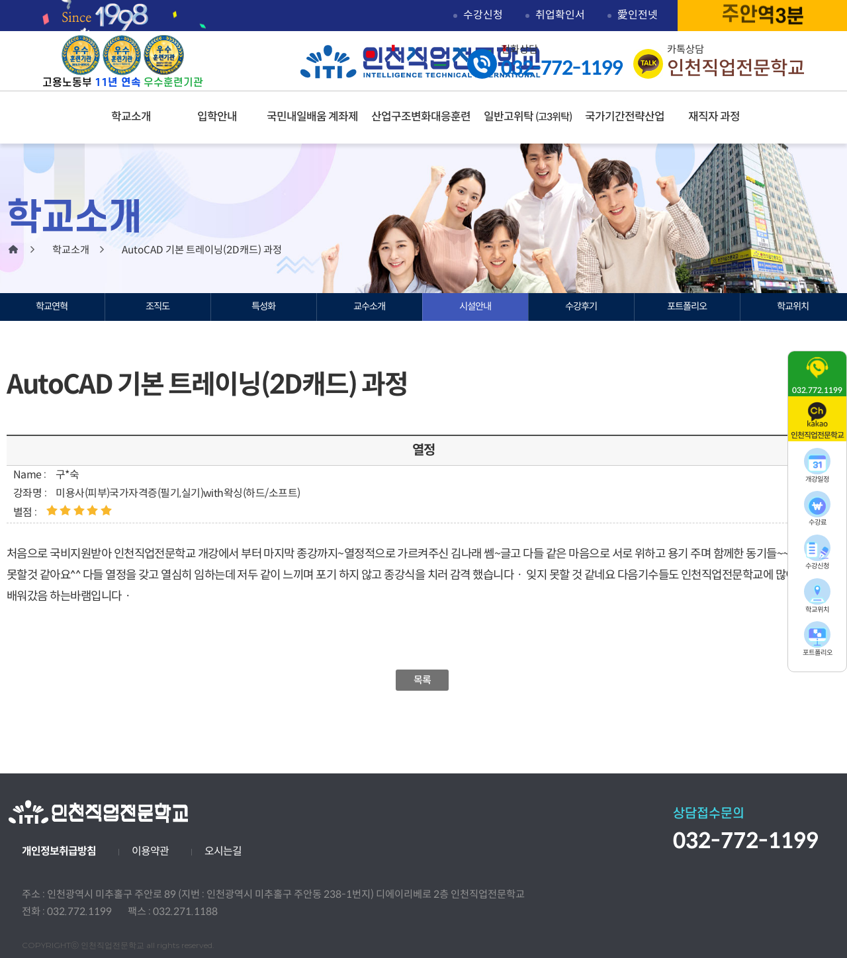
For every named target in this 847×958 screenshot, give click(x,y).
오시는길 (223, 851)
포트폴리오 (687, 306)
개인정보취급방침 (59, 851)
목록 (422, 680)
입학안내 (217, 117)
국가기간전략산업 (624, 117)
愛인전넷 (637, 15)
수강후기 (581, 306)
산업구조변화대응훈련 (420, 117)
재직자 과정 (714, 117)
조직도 (157, 306)
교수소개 (369, 306)
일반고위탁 (528, 117)
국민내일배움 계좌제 (312, 117)
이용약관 (150, 851)
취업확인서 (560, 15)
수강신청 (483, 15)
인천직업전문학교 (420, 61)
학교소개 (131, 117)
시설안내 (475, 306)
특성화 (263, 306)
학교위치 (793, 306)
